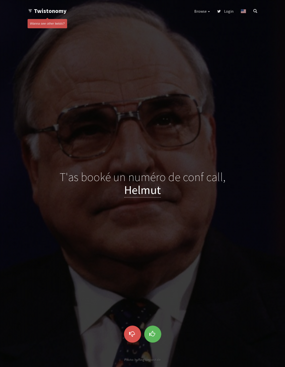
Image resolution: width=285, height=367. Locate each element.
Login (225, 11)
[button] (243, 11)
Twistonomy (47, 11)
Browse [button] (202, 11)
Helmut (142, 190)
